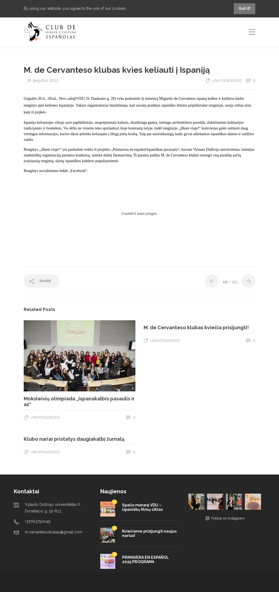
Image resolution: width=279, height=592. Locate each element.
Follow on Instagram (225, 518)
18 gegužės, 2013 (42, 80)
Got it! (244, 8)
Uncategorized (227, 80)
